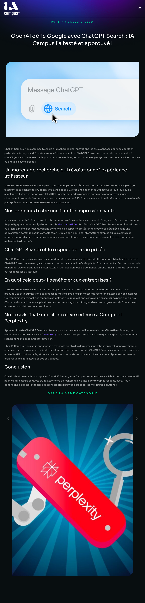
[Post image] (26, 419)
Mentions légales (71, 593)
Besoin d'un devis (18, 528)
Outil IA (57, 22)
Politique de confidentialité (72, 599)
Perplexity (50, 334)
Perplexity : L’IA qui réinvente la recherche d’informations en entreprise (85, 416)
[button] (139, 8)
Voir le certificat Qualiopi (107, 573)
